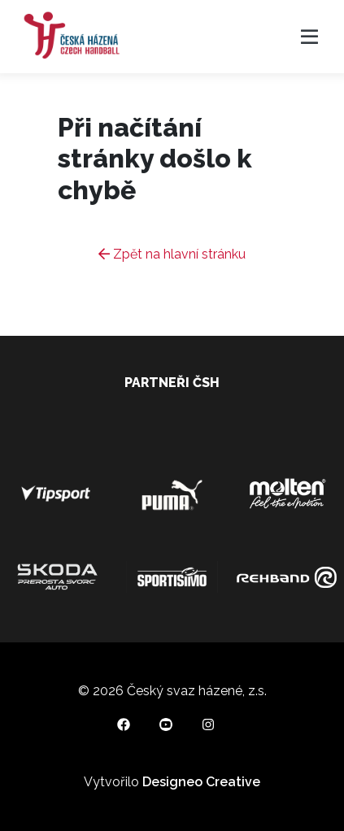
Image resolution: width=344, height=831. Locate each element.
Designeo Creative (201, 782)
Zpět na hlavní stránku (172, 254)
